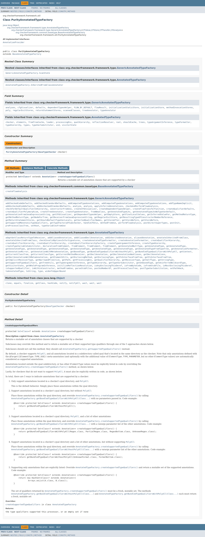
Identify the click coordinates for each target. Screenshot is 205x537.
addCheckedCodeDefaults (19, 203)
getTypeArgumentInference (70, 263)
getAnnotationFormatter (184, 249)
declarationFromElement (56, 246)
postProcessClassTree (126, 268)
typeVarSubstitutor (43, 125)
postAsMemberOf (102, 268)
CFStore (95, 30)
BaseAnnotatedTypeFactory (26, 54)
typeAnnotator (108, 110)
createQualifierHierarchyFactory (86, 243)
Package (16, 3)
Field (21, 11)
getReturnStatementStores (20, 220)
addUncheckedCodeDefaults (20, 206)
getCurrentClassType (42, 254)
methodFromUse (108, 223)
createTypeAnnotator (76, 212)
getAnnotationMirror (17, 251)
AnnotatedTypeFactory (131, 80)
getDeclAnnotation (97, 254)
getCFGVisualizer (62, 214)
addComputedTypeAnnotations (83, 203)
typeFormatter (182, 122)
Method (38, 11)
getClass (40, 283)
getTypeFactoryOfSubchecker (65, 223)
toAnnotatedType (14, 271)
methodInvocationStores (179, 107)
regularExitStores (23, 110)
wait (84, 283)
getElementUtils (59, 257)
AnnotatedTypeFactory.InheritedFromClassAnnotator (34, 85)
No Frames (45, 8)
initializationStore (152, 107)
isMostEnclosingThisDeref (177, 265)
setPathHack (176, 268)
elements (21, 122)
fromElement (78, 246)
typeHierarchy (13, 125)
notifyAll (74, 283)
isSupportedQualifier (18, 268)
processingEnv (64, 122)
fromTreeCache (36, 122)
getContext (185, 251)
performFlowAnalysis (129, 223)
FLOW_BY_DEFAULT (83, 107)
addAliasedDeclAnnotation (88, 237)
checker (10, 122)
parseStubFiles (83, 268)
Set (19, 176)
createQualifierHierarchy (165, 240)
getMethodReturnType (183, 214)
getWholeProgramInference (40, 265)
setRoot (35, 226)
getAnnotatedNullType (130, 246)
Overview (5, 3)
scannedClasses (71, 110)
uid (58, 125)
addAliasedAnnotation (60, 237)
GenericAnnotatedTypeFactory (136, 68)
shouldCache (129, 122)
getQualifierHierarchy (107, 260)
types (26, 125)
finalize (28, 283)
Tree (32, 3)
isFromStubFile (152, 265)
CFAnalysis (116, 30)
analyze (77, 206)
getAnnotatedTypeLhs (118, 212)
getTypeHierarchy (96, 263)
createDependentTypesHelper (114, 209)
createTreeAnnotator (51, 212)
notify (63, 283)
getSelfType (149, 260)
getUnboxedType (144, 263)
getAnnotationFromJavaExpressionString (28, 214)
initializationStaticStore (124, 107)
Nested (13, 11)
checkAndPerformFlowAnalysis (142, 206)
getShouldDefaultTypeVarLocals (54, 220)
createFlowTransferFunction (148, 209)
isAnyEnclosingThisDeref (108, 265)
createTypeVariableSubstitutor (23, 246)
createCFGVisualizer (85, 209)
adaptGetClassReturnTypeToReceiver (25, 237)
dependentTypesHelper (60, 107)
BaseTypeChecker (47, 152)
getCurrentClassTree (17, 254)
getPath (66, 260)
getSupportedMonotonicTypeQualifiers (27, 223)
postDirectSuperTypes (156, 223)
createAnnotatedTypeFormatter (99, 240)
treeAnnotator (90, 110)
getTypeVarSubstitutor (121, 263)
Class (26, 176)
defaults (40, 107)
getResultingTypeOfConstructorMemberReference (146, 217)
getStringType (166, 260)
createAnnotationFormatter (133, 240)
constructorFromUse (61, 209)
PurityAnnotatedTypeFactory (21, 152)
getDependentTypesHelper (88, 214)
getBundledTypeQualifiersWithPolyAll (156, 251)
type (40, 271)
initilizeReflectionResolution (74, 265)
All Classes (60, 8)
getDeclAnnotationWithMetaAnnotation (27, 257)
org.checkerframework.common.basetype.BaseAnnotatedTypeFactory (50, 32)
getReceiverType (131, 260)
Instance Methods (33, 168)
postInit (175, 223)
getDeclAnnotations (154, 254)
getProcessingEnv (82, 260)
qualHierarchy (82, 122)
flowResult (100, 107)
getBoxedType (77, 251)
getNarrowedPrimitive (48, 260)
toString (30, 271)
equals (17, 283)
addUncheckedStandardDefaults (53, 206)
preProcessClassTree (17, 226)
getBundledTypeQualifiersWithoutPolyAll (110, 251)
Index (52, 3)
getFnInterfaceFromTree (129, 257)
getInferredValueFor (158, 214)
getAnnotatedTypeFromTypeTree (152, 249)
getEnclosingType (104, 257)
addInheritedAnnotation (118, 237)
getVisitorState (14, 265)
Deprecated (41, 3)
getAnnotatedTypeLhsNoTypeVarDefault (154, 212)
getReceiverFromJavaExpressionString (71, 217)
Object (60, 278)
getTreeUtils (46, 263)
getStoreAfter (112, 220)
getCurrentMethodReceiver (70, 254)
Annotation (48, 176)
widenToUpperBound (55, 271)
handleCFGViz (91, 223)
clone (9, 283)
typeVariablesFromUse (54, 226)
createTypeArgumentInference (123, 243)
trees (142, 122)
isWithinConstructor (43, 268)
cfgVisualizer (25, 107)
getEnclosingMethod (81, 257)
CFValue (87, 30)
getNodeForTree (39, 217)
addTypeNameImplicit (180, 203)
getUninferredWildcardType (171, 263)
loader (50, 122)
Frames (34, 8)
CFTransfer (105, 30)
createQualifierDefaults (180, 209)
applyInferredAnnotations (108, 206)
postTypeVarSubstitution (154, 268)
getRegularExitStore (105, 217)
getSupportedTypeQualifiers (21, 263)
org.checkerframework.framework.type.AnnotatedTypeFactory (38, 28)
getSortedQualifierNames (88, 220)
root (118, 122)
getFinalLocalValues (133, 214)
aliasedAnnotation (144, 237)
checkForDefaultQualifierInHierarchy (27, 209)
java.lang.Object (11, 25)
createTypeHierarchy (153, 243)
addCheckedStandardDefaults (49, 203)
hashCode (52, 283)
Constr (28, 11)
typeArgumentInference (159, 122)
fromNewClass (98, 212)
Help (58, 3)
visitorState (69, 125)
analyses (10, 107)
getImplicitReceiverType (19, 260)
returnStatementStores (48, 110)
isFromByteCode (132, 265)
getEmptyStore (112, 214)
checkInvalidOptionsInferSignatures (59, 240)
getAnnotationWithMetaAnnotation (49, 251)
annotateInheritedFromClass (172, 237)
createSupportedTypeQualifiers (75, 176)
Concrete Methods (57, 168)
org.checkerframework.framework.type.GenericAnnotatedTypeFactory (46, 30)
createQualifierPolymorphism (22, 212)
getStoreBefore (130, 220)
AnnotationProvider (13, 42)
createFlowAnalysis (16, 191)
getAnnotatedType (154, 246)
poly (8, 110)
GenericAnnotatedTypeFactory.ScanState (28, 73)
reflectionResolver (103, 122)
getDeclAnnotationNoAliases (125, 254)
